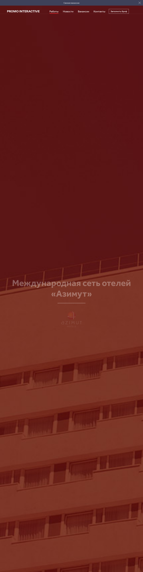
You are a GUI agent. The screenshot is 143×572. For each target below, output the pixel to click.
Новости (68, 11)
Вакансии (83, 11)
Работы (53, 11)
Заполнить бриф (119, 11)
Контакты (99, 11)
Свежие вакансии (71, 3)
